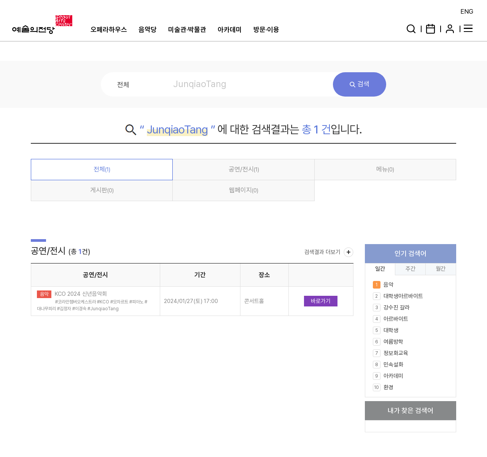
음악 (383, 285)
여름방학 (388, 342)
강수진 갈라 (391, 307)
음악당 (147, 29)
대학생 (385, 330)
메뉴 (385, 169)
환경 (383, 387)
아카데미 (230, 29)
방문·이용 (266, 29)
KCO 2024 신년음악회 (81, 293)
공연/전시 (244, 169)
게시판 (102, 190)
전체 (102, 169)
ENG (466, 11)
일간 (380, 268)
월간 (441, 268)
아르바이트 (390, 319)
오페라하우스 (109, 29)
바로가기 (321, 301)
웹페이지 (243, 190)
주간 (410, 268)
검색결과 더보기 (322, 252)
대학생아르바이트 (398, 296)
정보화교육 (390, 353)
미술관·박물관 (187, 29)
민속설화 (388, 364)
